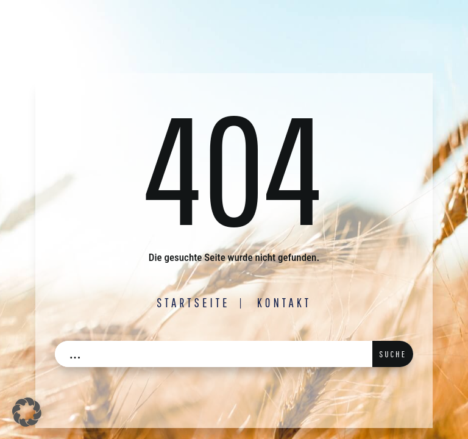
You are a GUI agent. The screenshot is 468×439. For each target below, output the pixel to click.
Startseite (193, 302)
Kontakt (284, 302)
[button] (27, 412)
